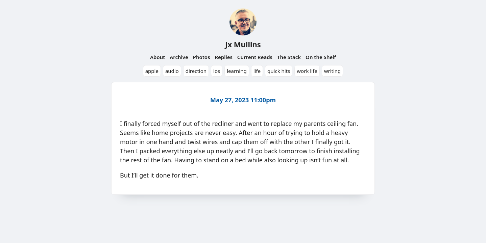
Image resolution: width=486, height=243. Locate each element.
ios (216, 71)
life (257, 71)
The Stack (289, 57)
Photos (201, 57)
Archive (179, 57)
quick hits (278, 71)
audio (172, 71)
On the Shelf (321, 57)
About (157, 57)
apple (152, 71)
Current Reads (254, 57)
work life (307, 71)
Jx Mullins (243, 44)
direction (196, 71)
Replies (223, 57)
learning (237, 71)
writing (332, 71)
